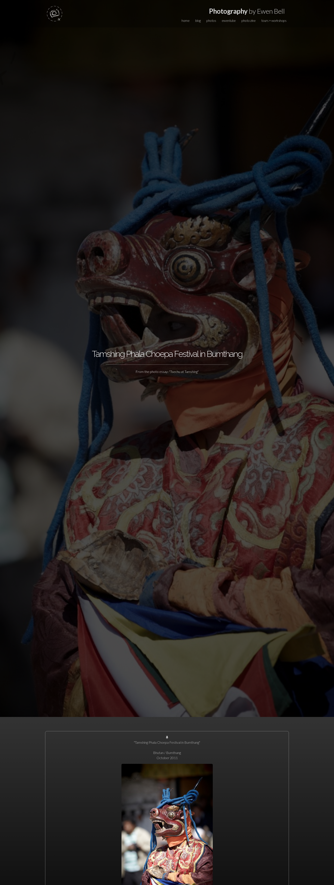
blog (198, 20)
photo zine (248, 20)
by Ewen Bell (247, 11)
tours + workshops (274, 20)
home (185, 20)
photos (211, 20)
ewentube (229, 20)
